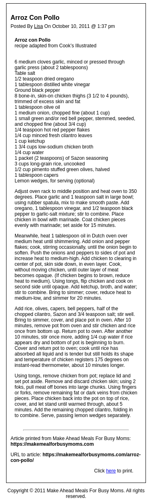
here (111, 471)
